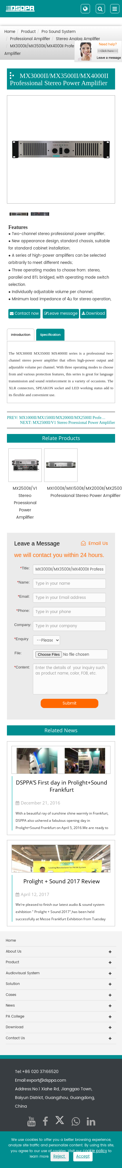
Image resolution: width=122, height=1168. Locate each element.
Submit (69, 703)
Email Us (94, 543)
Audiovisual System (23, 973)
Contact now (24, 314)
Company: (22, 625)
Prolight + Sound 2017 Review (61, 881)
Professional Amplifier (30, 39)
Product (28, 32)
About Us (13, 951)
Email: (24, 596)
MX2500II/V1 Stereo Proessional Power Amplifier (74, 423)
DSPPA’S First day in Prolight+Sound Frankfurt (61, 786)
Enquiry (19, 639)
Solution (13, 984)
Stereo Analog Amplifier (78, 39)
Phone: (23, 610)
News (10, 1005)
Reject (59, 1157)
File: (18, 653)
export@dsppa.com (46, 1080)
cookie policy (95, 1151)
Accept (83, 1157)
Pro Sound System (59, 32)
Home (9, 32)
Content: (19, 667)
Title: (25, 568)
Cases (11, 995)
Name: (23, 582)
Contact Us (15, 1038)
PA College (15, 1016)
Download (93, 314)
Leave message (61, 314)
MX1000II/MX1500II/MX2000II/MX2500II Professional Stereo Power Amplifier (62, 418)
